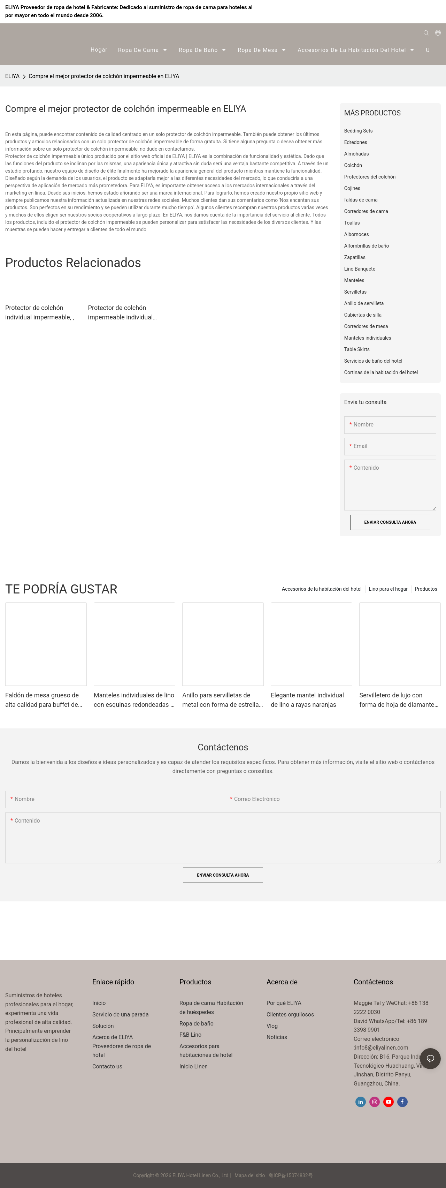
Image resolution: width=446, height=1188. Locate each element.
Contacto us (107, 1066)
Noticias (277, 1037)
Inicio (99, 1003)
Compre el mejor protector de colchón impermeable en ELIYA (104, 76)
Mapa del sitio (250, 1175)
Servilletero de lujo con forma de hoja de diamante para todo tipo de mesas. (396, 700)
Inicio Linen (193, 1066)
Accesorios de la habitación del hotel (322, 589)
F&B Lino (190, 1034)
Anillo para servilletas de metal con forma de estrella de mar (220, 700)
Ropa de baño (196, 1023)
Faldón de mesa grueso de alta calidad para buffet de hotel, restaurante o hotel (42, 700)
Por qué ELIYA (284, 1003)
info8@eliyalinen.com (381, 1047)
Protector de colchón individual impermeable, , (39, 312)
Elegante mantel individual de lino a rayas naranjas (307, 699)
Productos (426, 589)
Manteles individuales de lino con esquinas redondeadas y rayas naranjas (134, 700)
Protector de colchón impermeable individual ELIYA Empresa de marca (123, 313)
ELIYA (12, 76)
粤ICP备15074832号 (291, 1175)
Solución (103, 1026)
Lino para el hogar (388, 589)
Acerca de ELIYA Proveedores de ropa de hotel (121, 1046)
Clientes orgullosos (290, 1014)
